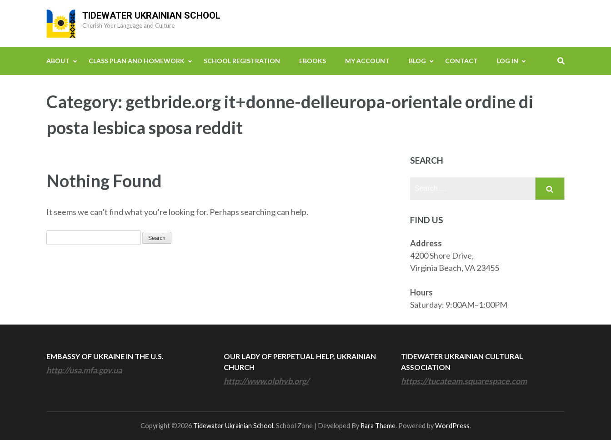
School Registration (242, 61)
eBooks (312, 61)
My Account (367, 61)
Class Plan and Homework (137, 61)
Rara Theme (378, 426)
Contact (461, 61)
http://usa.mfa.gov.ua (84, 370)
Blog (417, 61)
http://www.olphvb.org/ (266, 381)
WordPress (452, 426)
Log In (507, 61)
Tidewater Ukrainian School (151, 15)
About (58, 61)
